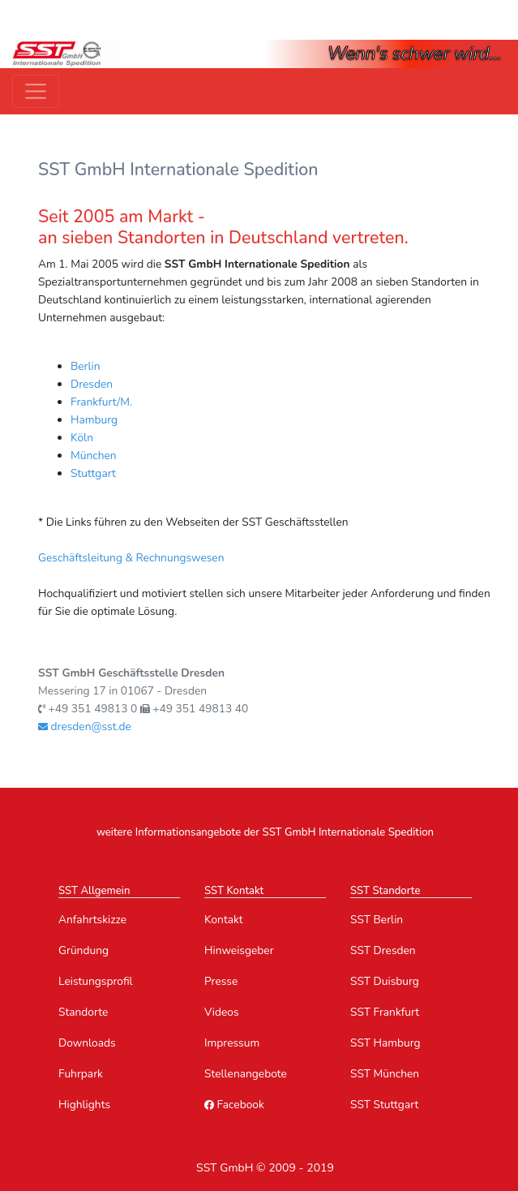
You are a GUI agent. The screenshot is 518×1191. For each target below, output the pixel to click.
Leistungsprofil (95, 981)
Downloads (87, 1043)
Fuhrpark (80, 1073)
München (94, 455)
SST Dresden (383, 950)
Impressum (231, 1043)
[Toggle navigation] (35, 92)
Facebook (234, 1104)
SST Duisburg (384, 981)
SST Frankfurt (384, 1012)
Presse (221, 981)
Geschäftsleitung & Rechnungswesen (131, 557)
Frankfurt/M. (101, 402)
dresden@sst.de (84, 726)
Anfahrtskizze (92, 919)
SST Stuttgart (384, 1104)
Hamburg (94, 420)
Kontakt (223, 919)
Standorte (83, 1012)
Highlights (84, 1104)
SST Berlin (376, 919)
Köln (82, 437)
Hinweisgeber (239, 950)
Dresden (92, 384)
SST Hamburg (385, 1043)
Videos (221, 1012)
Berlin (86, 366)
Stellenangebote (245, 1073)
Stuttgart (93, 473)
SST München (384, 1073)
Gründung (83, 950)
